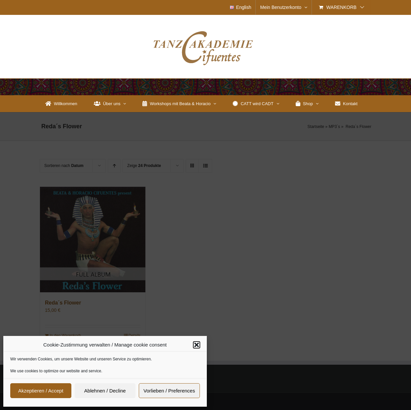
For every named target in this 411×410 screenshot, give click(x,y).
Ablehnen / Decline (105, 390)
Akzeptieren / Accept (40, 390)
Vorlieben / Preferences (169, 390)
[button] (196, 345)
